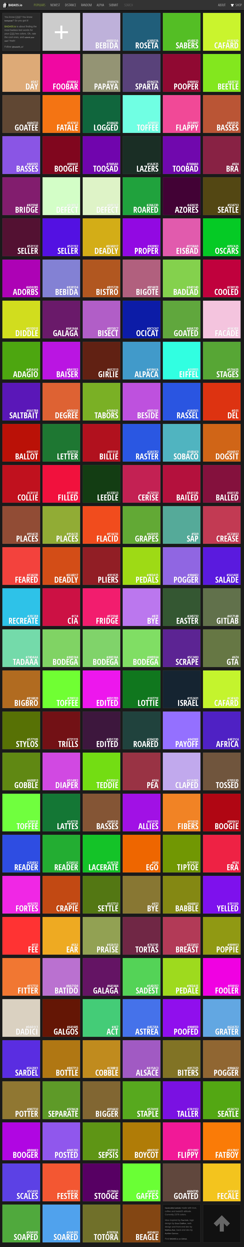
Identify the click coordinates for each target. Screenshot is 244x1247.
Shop (236, 5)
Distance (70, 5)
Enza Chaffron (182, 1223)
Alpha (100, 5)
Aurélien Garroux (173, 1233)
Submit (113, 5)
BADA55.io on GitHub (180, 1239)
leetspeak (9, 20)
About (222, 5)
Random (86, 5)
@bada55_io (19, 46)
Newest (55, 5)
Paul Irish (185, 1220)
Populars (39, 5)
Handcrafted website (175, 1208)
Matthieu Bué (171, 1230)
